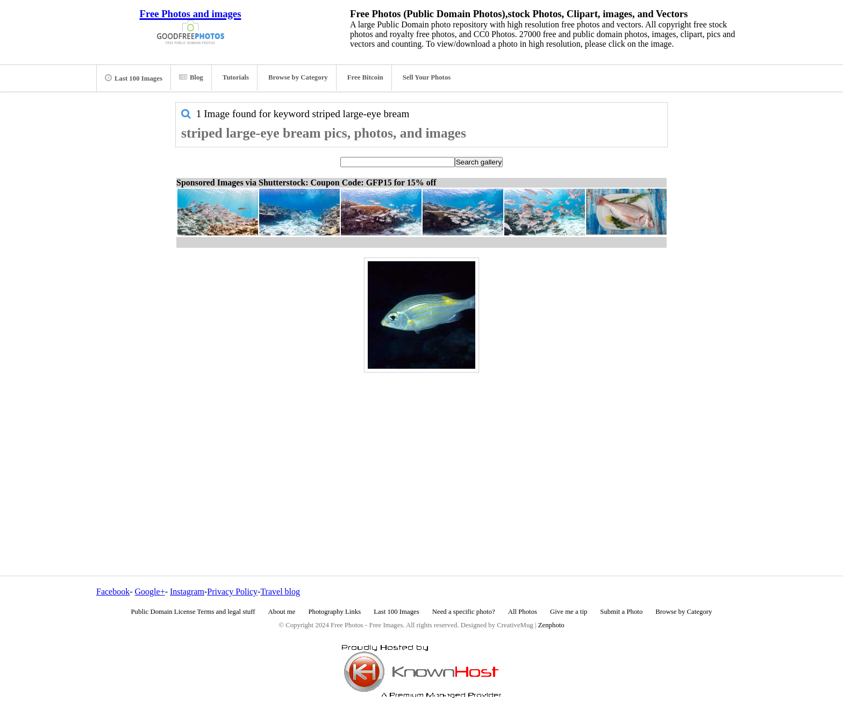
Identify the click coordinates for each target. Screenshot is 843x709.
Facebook (113, 591)
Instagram (187, 591)
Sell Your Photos (427, 77)
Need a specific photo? (463, 611)
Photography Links (334, 611)
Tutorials (236, 77)
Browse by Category (298, 77)
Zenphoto (551, 625)
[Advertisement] (421, 451)
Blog (191, 77)
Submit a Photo (621, 611)
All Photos (522, 611)
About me (282, 611)
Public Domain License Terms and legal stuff (193, 611)
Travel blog (280, 591)
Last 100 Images (133, 78)
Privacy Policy (232, 591)
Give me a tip (568, 611)
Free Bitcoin (365, 77)
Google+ (150, 591)
